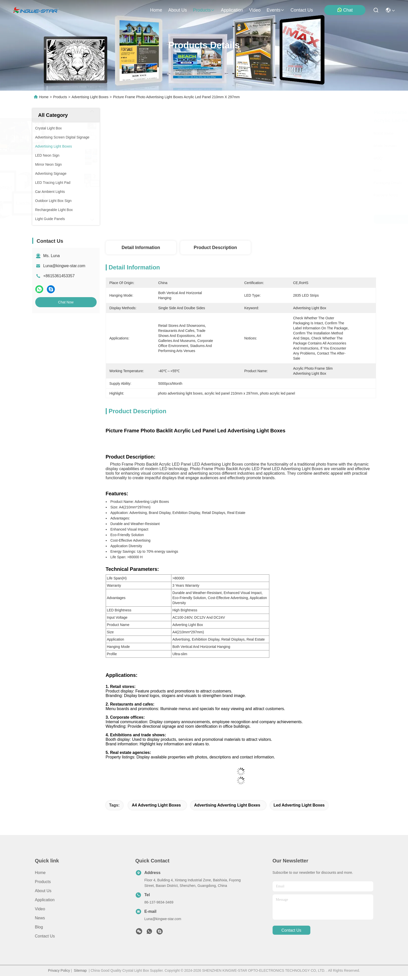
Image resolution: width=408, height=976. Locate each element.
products (204, 10)
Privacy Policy (59, 970)
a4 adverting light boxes (156, 805)
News (40, 918)
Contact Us (45, 936)
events (275, 10)
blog (39, 927)
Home (156, 10)
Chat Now (65, 302)
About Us (43, 891)
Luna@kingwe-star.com (64, 266)
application (232, 10)
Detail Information (141, 247)
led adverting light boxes (299, 805)
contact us (301, 10)
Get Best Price (286, 219)
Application (45, 900)
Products (60, 97)
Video (40, 909)
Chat (345, 10)
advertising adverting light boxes (227, 805)
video (255, 10)
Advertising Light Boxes (89, 97)
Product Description (215, 247)
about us (177, 10)
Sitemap (80, 970)
